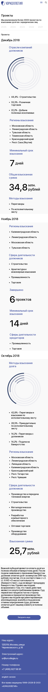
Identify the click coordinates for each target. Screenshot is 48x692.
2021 (40, 27)
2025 (3, 27)
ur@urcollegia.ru (10, 658)
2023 (22, 27)
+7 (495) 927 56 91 (11, 669)
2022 (31, 27)
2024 (13, 27)
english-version (9, 677)
